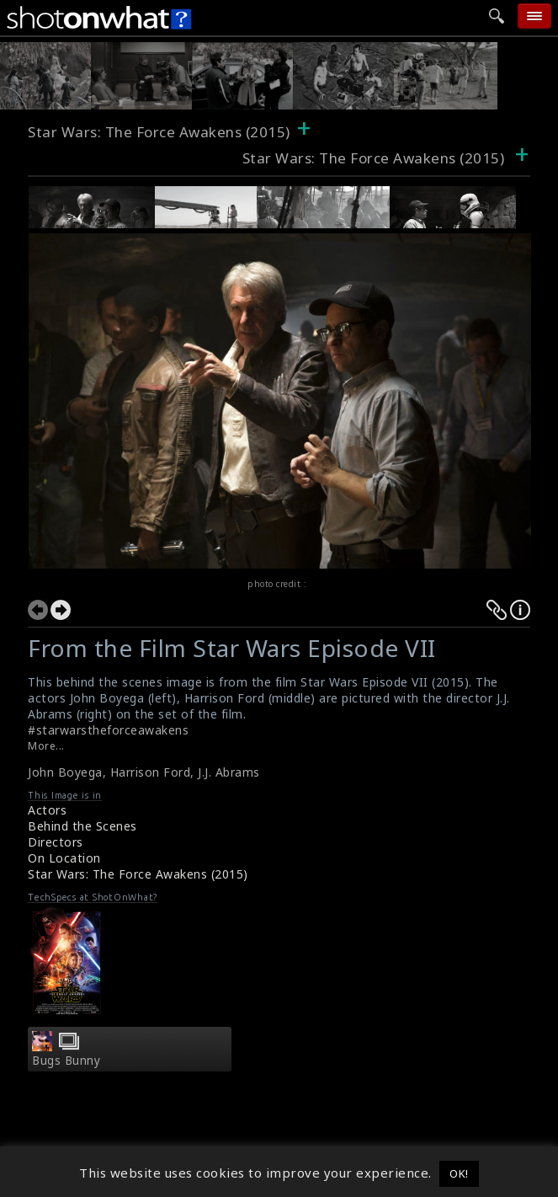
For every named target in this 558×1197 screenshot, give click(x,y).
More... (46, 746)
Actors (47, 810)
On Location (64, 858)
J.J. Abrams (229, 772)
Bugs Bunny (66, 1060)
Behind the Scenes (82, 826)
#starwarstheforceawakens (108, 730)
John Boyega (65, 772)
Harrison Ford (150, 772)
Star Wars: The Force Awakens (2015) (159, 132)
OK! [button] (459, 1173)
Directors (55, 842)
